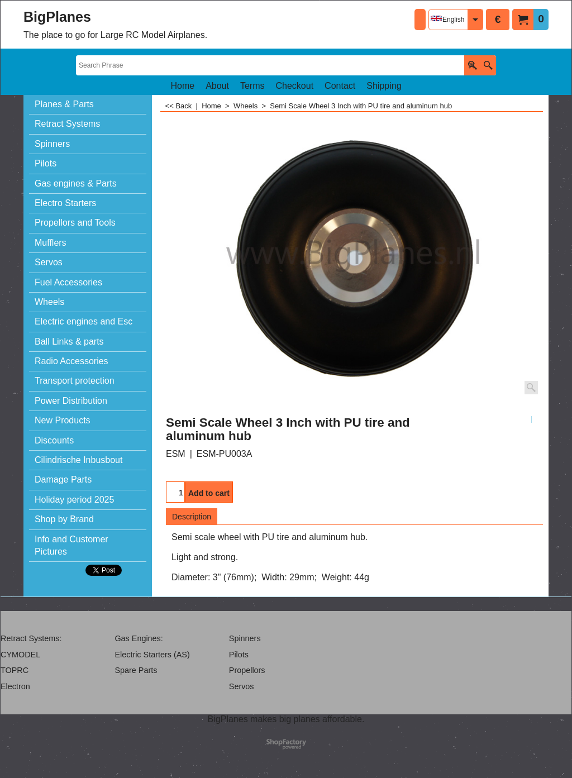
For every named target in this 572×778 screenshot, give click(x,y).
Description (191, 516)
